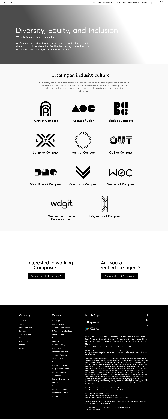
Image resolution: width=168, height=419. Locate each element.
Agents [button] (145, 2)
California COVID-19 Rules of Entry (117, 341)
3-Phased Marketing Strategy (63, 331)
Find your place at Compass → (119, 276)
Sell (99, 2)
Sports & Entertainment (61, 379)
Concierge (56, 321)
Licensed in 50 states (93, 409)
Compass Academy (59, 355)
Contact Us (23, 341)
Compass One (57, 338)
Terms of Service (126, 336)
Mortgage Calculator (60, 352)
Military (55, 382)
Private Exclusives (58, 324)
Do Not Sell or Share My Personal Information (102, 336)
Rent (94, 2)
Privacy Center (139, 336)
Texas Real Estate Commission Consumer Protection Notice (105, 390)
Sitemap (55, 396)
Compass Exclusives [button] (112, 2)
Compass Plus (57, 358)
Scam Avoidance (91, 339)
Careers (22, 338)
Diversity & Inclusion (59, 365)
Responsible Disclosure (107, 339)
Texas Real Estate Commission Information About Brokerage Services (108, 388)
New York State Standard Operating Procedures (101, 396)
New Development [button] (131, 2)
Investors (22, 331)
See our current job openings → (46, 276)
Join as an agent (25, 334)
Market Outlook (58, 334)
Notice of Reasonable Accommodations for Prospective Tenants (106, 397)
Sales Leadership (25, 328)
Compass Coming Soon (61, 328)
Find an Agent (57, 348)
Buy (89, 2)
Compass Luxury (58, 345)
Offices (22, 345)
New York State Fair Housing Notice (97, 394)
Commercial (56, 376)
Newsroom (23, 348)
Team (21, 324)
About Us (22, 321)
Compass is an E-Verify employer (129, 339)
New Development (59, 372)
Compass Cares (58, 362)
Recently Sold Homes (60, 393)
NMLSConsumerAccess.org (121, 407)
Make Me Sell (57, 341)
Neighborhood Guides (60, 369)
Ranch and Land (58, 386)
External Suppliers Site (60, 389)
